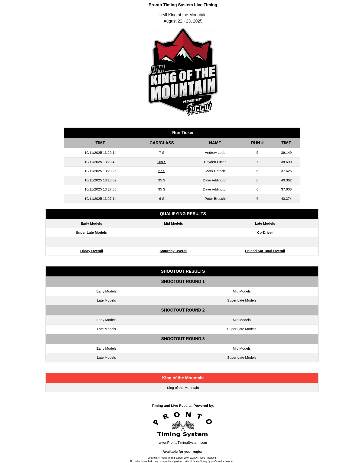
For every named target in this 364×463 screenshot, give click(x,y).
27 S (161, 171)
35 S (161, 180)
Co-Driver (265, 232)
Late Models (265, 223)
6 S (161, 198)
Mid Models (173, 223)
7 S (161, 152)
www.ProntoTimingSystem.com (183, 442)
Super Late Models (91, 232)
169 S (161, 162)
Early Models (91, 223)
